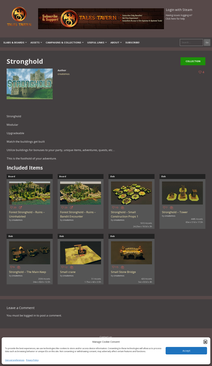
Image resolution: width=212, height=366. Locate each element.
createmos (64, 74)
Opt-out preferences (14, 360)
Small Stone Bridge (123, 272)
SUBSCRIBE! (132, 42)
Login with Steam (179, 10)
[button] (205, 341)
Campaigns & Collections (65, 42)
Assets (36, 42)
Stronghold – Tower (175, 212)
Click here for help (175, 18)
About (116, 42)
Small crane (68, 272)
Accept (186, 350)
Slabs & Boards (15, 42)
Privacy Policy (32, 360)
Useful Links (97, 42)
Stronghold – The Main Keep (27, 272)
